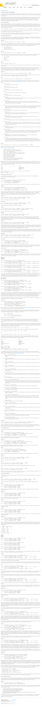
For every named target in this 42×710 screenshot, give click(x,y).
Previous (2, 10)
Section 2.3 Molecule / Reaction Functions (19, 81)
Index (5, 10)
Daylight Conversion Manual (26, 307)
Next (6, 10)
